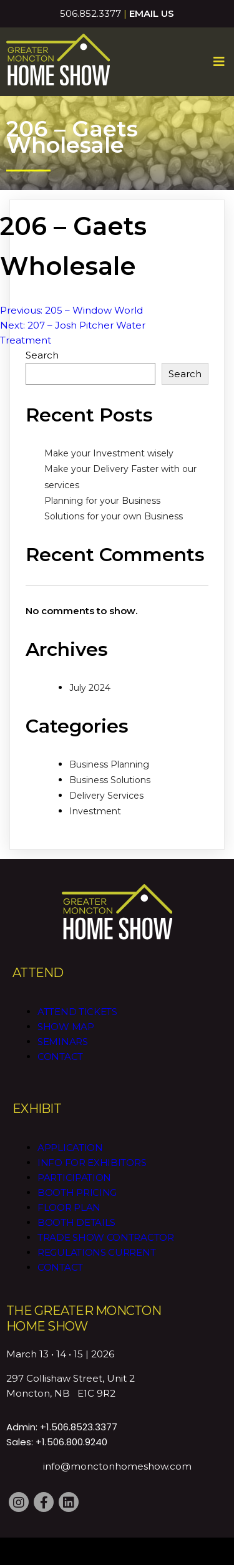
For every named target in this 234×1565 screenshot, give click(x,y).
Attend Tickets (77, 1012)
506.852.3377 (90, 13)
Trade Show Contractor (105, 1237)
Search (42, 355)
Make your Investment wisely (108, 453)
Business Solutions (109, 780)
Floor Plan (68, 1207)
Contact (60, 1056)
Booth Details (76, 1222)
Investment (95, 811)
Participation (74, 1177)
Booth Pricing (77, 1192)
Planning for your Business (102, 500)
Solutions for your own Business (113, 516)
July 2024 (89, 687)
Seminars (62, 1041)
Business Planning (109, 764)
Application (70, 1147)
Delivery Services (106, 795)
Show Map (65, 1027)
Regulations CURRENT (96, 1252)
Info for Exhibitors (91, 1162)
